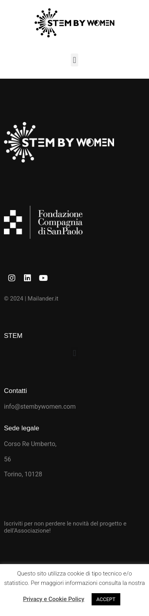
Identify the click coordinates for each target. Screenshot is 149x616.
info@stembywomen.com (40, 406)
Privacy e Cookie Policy (53, 599)
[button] (74, 59)
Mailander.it (43, 298)
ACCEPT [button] (106, 599)
